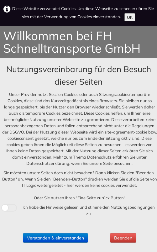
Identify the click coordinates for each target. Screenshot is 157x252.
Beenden (123, 238)
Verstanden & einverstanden (55, 238)
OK (130, 17)
